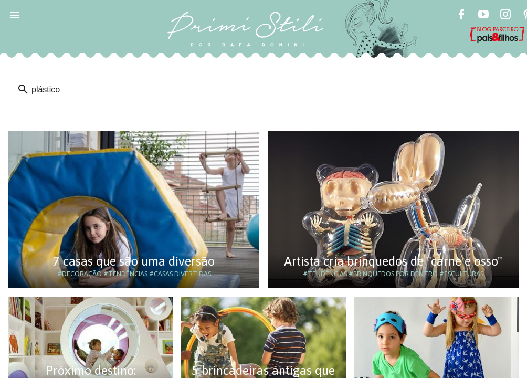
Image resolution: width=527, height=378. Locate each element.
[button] (14, 14)
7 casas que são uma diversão (134, 261)
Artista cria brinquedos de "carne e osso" (393, 261)
